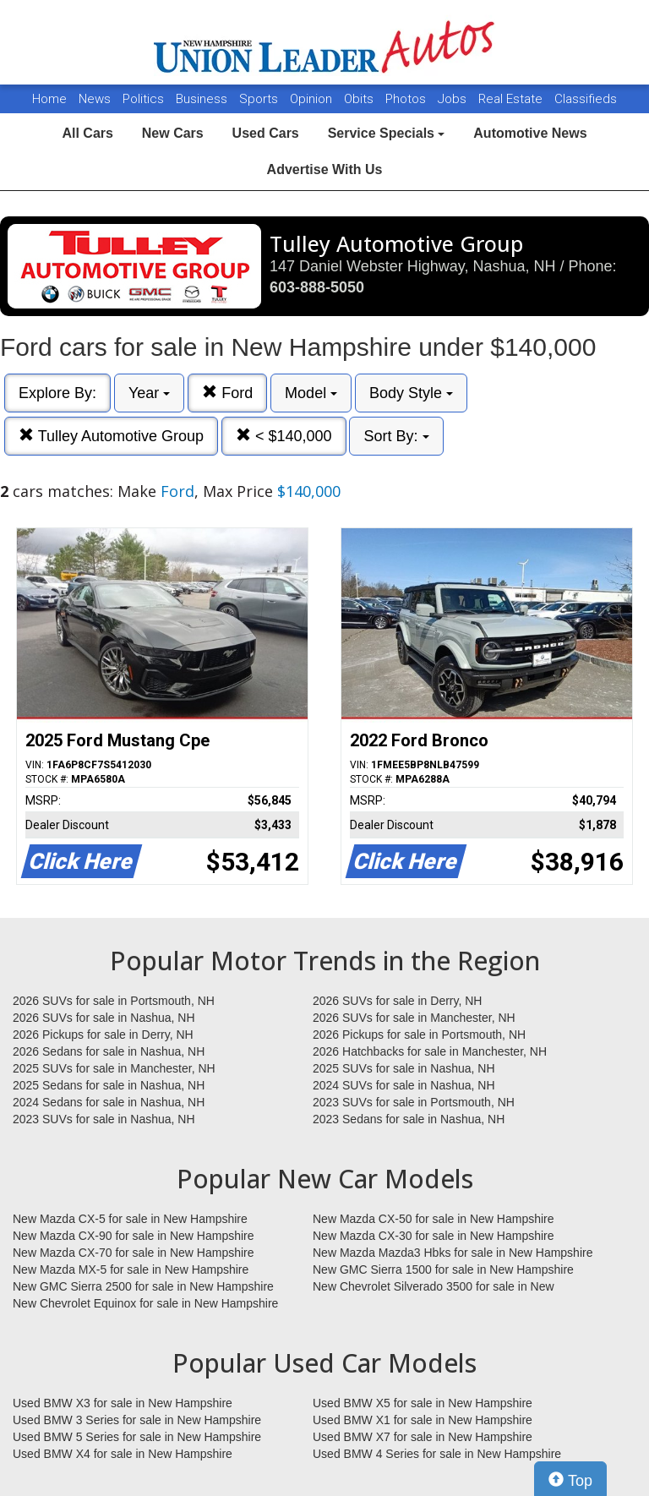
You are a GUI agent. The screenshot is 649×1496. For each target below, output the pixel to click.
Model (311, 393)
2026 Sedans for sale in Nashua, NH (109, 1051)
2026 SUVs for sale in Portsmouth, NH (114, 1000)
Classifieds (585, 98)
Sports (260, 98)
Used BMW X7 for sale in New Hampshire (422, 1437)
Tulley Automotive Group (111, 436)
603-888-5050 (317, 287)
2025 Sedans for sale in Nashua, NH (109, 1085)
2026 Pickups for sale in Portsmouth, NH (419, 1034)
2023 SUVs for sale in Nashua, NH (104, 1119)
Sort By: (395, 436)
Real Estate (512, 98)
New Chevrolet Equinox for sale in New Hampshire (145, 1303)
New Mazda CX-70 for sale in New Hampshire (133, 1252)
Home (49, 98)
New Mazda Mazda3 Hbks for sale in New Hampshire (452, 1252)
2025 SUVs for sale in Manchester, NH (114, 1068)
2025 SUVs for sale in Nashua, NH (404, 1068)
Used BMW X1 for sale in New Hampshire (422, 1420)
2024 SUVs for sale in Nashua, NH (404, 1085)
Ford (227, 392)
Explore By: (57, 393)
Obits (360, 98)
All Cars (87, 133)
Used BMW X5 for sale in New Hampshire (422, 1403)
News (95, 98)
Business (203, 98)
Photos (407, 98)
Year (149, 393)
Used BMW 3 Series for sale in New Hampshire (137, 1420)
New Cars (173, 133)
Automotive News (529, 133)
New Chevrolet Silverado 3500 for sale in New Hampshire (433, 1287)
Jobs (454, 98)
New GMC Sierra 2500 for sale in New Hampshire (143, 1286)
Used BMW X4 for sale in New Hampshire (122, 1454)
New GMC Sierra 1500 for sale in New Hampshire (443, 1269)
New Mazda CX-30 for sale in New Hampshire (433, 1235)
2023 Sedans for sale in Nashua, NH (408, 1119)
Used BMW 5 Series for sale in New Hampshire (137, 1437)
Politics (143, 98)
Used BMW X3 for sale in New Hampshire (122, 1403)
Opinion (312, 98)
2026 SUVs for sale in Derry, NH (397, 1000)
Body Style (411, 393)
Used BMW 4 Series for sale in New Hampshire (437, 1454)
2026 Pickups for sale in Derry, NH (103, 1034)
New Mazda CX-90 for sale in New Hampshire (133, 1235)
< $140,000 (284, 436)
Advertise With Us (325, 169)
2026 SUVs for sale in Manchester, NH (414, 1017)
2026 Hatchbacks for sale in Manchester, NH (430, 1051)
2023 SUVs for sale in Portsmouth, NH (414, 1102)
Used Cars (265, 133)
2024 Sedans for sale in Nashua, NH (109, 1102)
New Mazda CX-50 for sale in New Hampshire (433, 1219)
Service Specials (386, 133)
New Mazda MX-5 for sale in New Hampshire (130, 1269)
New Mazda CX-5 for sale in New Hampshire (130, 1219)
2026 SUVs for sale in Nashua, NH (104, 1017)
